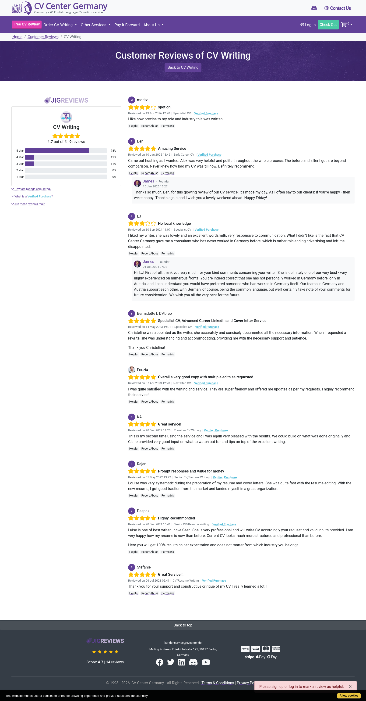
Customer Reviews (43, 37)
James (148, 181)
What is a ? (32, 196)
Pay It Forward (127, 24)
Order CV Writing (58, 24)
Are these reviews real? (28, 204)
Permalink (168, 126)
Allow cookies (349, 695)
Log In (308, 24)
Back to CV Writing (183, 67)
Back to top (183, 625)
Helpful (133, 126)
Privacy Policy (248, 683)
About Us (152, 24)
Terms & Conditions (217, 683)
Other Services (94, 24)
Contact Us (337, 8)
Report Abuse (149, 126)
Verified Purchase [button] (206, 113)
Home (17, 37)
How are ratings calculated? (31, 189)
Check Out (328, 24)
